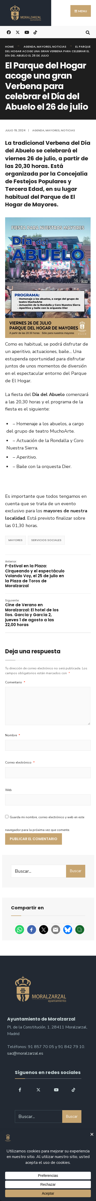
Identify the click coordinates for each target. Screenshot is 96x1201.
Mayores (44, 47)
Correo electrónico (20, 762)
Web (8, 790)
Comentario (15, 682)
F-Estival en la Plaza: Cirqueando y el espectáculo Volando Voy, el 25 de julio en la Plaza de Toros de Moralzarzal (35, 574)
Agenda (30, 47)
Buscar (75, 870)
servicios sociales (46, 540)
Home (9, 47)
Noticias (59, 47)
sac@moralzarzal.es (25, 1053)
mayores (15, 540)
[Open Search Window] (87, 31)
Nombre (12, 735)
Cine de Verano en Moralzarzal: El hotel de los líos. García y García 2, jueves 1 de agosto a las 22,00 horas (32, 613)
